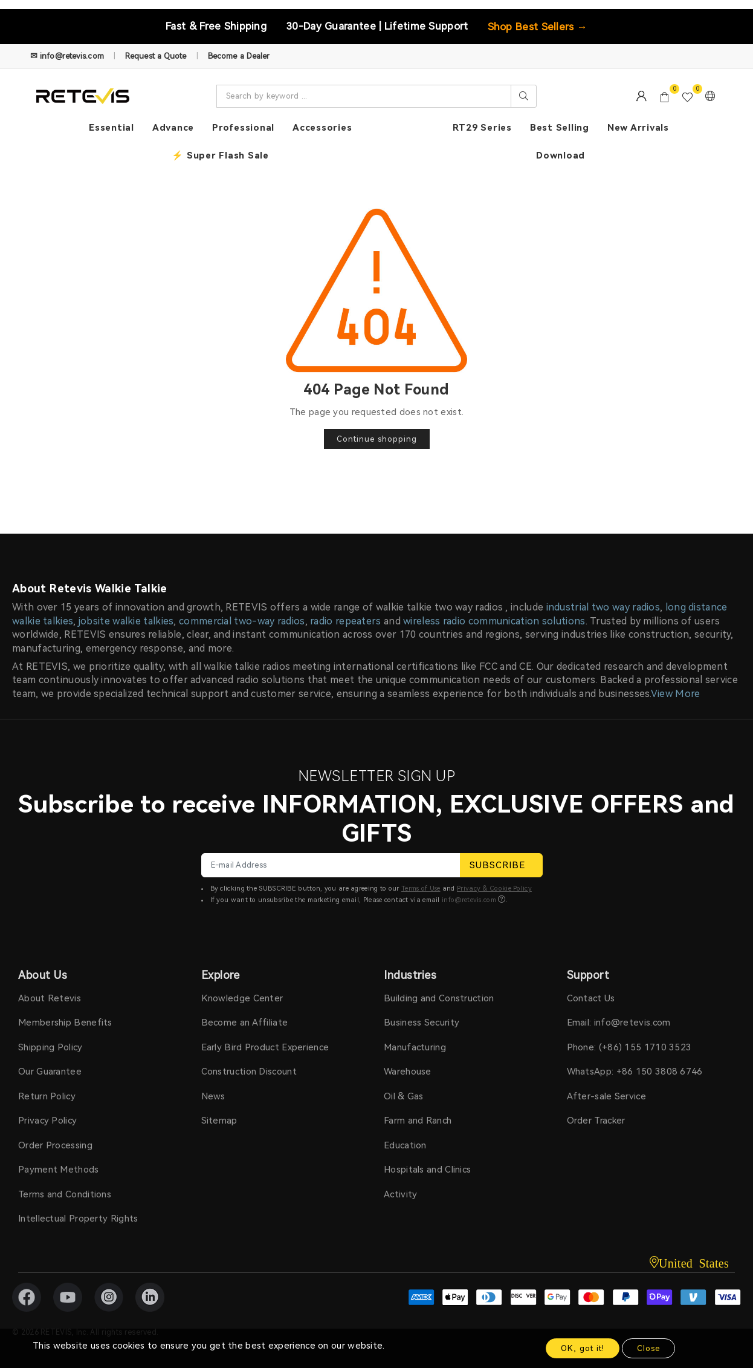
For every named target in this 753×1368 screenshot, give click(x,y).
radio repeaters (345, 621)
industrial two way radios (603, 607)
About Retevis (49, 998)
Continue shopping (377, 438)
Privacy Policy (47, 1120)
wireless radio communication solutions (494, 621)
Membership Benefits (65, 1022)
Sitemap (219, 1120)
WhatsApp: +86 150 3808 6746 (635, 1071)
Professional (243, 127)
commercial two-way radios (242, 621)
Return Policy (47, 1096)
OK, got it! (582, 1348)
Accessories (322, 127)
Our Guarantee (50, 1071)
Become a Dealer (239, 56)
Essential (111, 127)
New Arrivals (638, 127)
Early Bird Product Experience (265, 1047)
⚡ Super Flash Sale (220, 155)
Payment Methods (58, 1169)
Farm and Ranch (417, 1120)
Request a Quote (156, 56)
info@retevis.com (469, 900)
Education (405, 1145)
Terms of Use (421, 888)
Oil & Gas (404, 1096)
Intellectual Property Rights (78, 1218)
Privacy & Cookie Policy (494, 888)
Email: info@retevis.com (619, 1022)
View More (675, 693)
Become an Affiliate (244, 1022)
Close (648, 1348)
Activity (400, 1194)
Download (560, 155)
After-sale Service (606, 1096)
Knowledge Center (242, 998)
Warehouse (407, 1071)
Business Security (421, 1022)
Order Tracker (596, 1120)
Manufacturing (415, 1047)
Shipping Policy (50, 1047)
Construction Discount (249, 1071)
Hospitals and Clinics (427, 1169)
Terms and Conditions (64, 1194)
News (213, 1096)
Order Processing (55, 1145)
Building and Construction (439, 998)
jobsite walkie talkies (126, 621)
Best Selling (559, 127)
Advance (173, 127)
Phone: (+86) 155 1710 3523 (629, 1047)
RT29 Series (482, 127)
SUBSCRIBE (501, 865)
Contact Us (591, 998)
